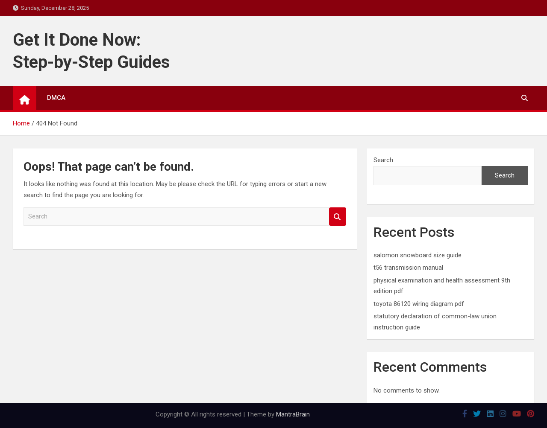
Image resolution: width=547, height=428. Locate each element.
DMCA (56, 98)
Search (337, 216)
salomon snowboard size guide (417, 255)
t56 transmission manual (408, 267)
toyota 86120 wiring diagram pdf (418, 304)
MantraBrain (293, 414)
